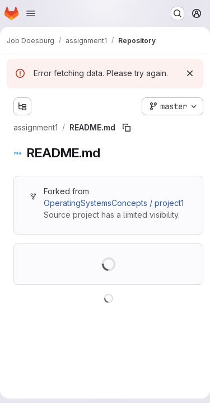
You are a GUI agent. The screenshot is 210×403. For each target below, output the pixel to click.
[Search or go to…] (177, 13)
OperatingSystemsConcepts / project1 (114, 203)
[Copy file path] (127, 128)
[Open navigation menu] (31, 13)
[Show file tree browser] (22, 106)
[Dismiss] (190, 73)
